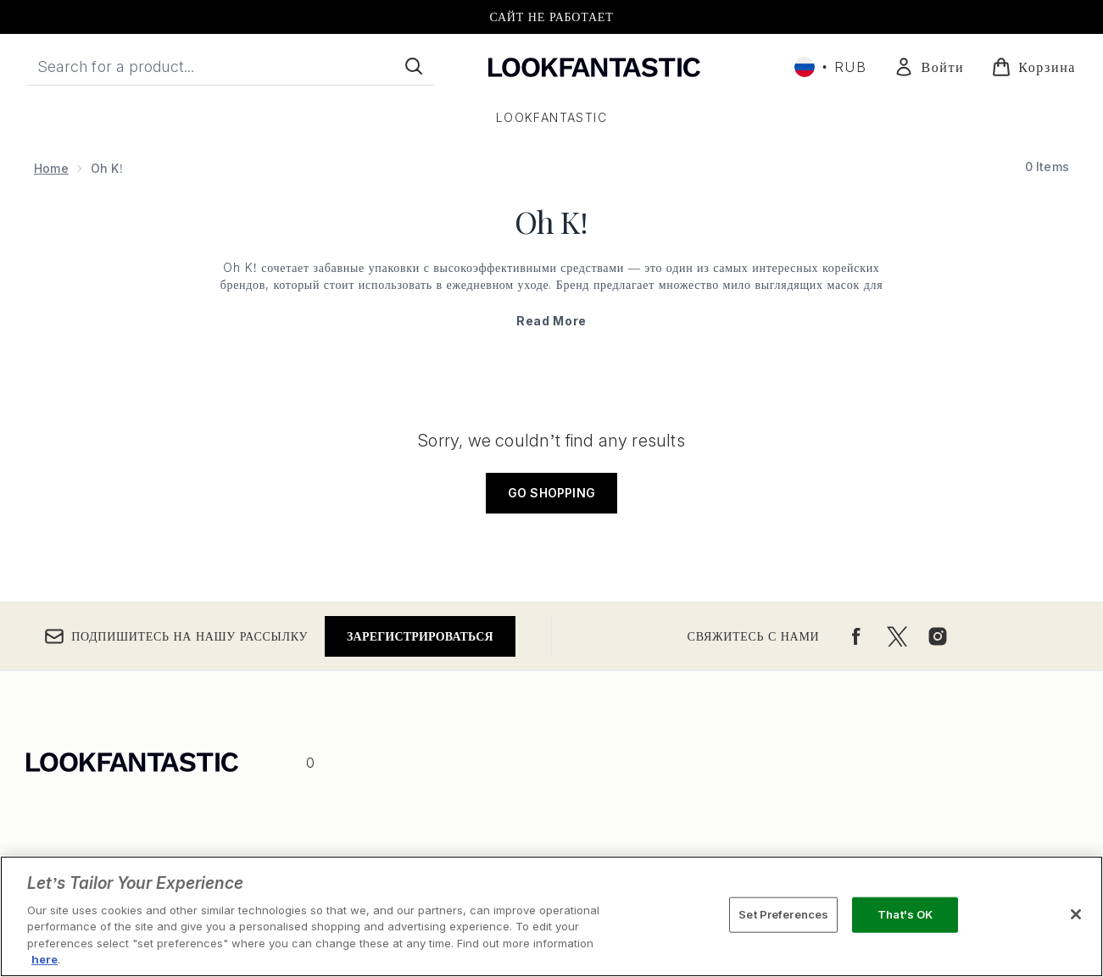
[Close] (1076, 914)
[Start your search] (230, 66)
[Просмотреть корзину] (1033, 67)
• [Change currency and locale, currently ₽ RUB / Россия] (830, 67)
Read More (551, 321)
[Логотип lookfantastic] (594, 66)
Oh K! (551, 221)
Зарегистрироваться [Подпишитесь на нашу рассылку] (420, 636)
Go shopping (551, 493)
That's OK (905, 914)
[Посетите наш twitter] (897, 636)
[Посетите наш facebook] (856, 636)
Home (51, 168)
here (44, 959)
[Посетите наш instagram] (937, 636)
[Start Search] (414, 66)
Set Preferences (783, 914)
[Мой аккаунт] (929, 67)
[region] (551, 916)
